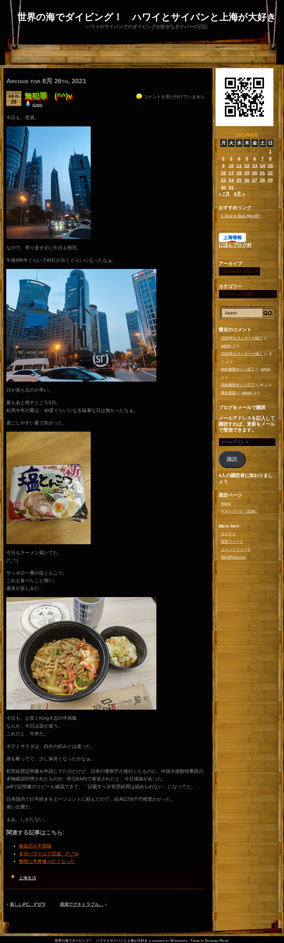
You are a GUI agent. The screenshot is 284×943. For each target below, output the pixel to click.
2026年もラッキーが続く (242, 338)
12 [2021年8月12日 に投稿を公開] (247, 165)
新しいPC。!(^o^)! (27, 904)
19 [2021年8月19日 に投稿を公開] (247, 172)
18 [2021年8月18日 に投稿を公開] (239, 172)
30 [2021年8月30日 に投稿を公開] (223, 187)
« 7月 (224, 193)
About (226, 503)
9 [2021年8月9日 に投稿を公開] (223, 165)
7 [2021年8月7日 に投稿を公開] (262, 158)
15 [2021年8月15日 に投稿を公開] (270, 165)
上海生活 (27, 877)
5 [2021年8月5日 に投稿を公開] (247, 158)
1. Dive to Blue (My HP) (240, 216)
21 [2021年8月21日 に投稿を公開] (262, 172)
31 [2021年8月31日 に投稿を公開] (231, 187)
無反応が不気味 (35, 846)
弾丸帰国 (228, 393)
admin (37, 104)
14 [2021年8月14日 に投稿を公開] (262, 165)
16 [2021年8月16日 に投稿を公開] (223, 172)
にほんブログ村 (235, 245)
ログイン (228, 534)
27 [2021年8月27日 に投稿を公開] (254, 180)
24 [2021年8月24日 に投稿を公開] (231, 180)
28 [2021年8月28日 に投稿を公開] (262, 180)
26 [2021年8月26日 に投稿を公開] (247, 180)
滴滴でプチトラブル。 (82, 904)
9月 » (239, 193)
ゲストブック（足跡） (239, 511)
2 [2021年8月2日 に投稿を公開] (223, 158)
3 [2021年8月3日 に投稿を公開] (231, 158)
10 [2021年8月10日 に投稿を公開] (231, 165)
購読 (232, 459)
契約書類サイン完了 (238, 369)
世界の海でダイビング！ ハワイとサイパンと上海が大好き (146, 17)
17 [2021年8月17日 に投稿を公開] (231, 172)
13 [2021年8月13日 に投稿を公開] (254, 165)
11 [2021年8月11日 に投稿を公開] (239, 165)
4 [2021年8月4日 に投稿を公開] (239, 158)
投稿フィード (232, 542)
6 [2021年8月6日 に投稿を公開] (254, 158)
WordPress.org (233, 557)
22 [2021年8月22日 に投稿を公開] (270, 172)
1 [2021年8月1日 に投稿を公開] (270, 151)
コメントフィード (236, 549)
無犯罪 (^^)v (48, 96)
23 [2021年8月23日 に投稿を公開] (223, 180)
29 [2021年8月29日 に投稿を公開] (270, 180)
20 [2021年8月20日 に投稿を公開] (254, 172)
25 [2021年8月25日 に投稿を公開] (239, 180)
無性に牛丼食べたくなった (47, 861)
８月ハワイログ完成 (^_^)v (49, 853)
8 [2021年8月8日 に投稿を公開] (270, 158)
